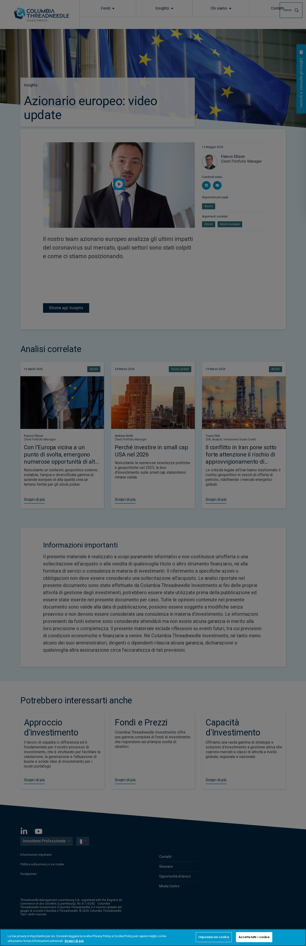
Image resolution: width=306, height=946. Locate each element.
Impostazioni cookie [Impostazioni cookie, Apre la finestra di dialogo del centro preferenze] (213, 937)
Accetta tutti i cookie (254, 937)
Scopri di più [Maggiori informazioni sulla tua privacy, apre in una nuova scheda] (74, 941)
